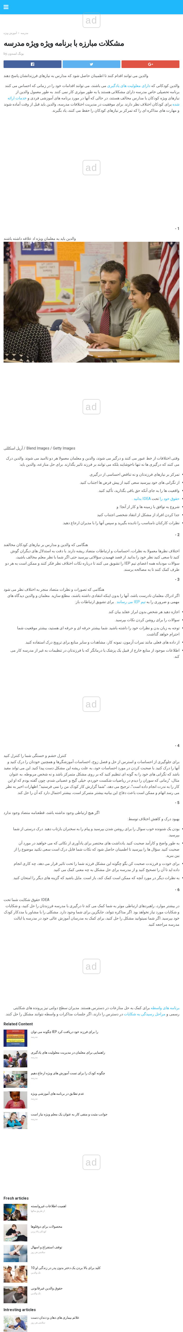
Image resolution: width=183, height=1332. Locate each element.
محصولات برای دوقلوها (46, 1226)
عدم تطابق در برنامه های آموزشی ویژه (57, 1093)
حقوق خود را (169, 498)
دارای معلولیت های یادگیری (128, 85)
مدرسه (24, 33)
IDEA (146, 498)
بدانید (137, 498)
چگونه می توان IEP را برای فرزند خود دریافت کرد (64, 1032)
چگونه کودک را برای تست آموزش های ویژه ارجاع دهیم (68, 1073)
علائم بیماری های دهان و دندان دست (55, 1317)
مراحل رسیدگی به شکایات (144, 1014)
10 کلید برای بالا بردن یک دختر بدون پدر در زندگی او (66, 1268)
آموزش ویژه (10, 33)
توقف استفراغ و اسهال (46, 1247)
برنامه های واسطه (165, 1008)
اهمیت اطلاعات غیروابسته (48, 1206)
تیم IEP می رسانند (131, 602)
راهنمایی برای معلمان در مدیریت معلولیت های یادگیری (68, 1052)
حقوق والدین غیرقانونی (47, 1288)
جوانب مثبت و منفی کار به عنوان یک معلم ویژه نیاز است (69, 1114)
